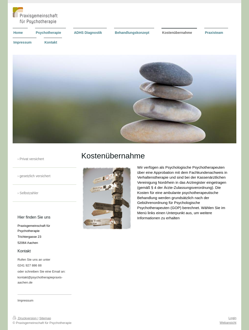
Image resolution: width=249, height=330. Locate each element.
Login (232, 318)
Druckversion (25, 318)
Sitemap (45, 318)
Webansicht (228, 322)
